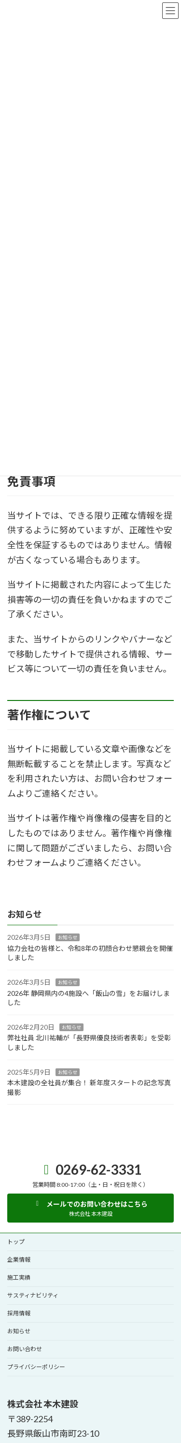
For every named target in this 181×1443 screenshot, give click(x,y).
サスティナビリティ (32, 1295)
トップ (16, 1241)
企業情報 (18, 1259)
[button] (90, 1208)
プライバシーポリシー (36, 1366)
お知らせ (67, 937)
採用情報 (18, 1313)
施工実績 (18, 1277)
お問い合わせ (24, 1349)
